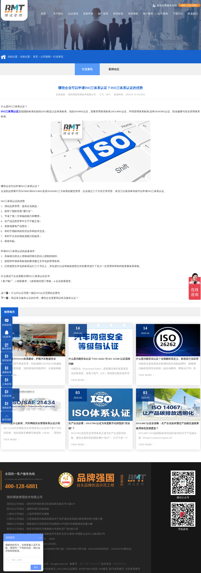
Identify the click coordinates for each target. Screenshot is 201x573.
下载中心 (178, 13)
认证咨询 (73, 13)
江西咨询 (6, 396)
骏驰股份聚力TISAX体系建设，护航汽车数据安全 (28, 359)
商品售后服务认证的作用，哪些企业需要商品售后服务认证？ (44, 298)
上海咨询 (6, 384)
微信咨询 (6, 348)
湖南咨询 (6, 407)
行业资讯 (58, 56)
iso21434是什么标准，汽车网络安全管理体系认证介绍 (30, 423)
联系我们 (193, 13)
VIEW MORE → (79, 380)
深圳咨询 (6, 360)
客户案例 (148, 13)
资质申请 (88, 13)
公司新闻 (163, 13)
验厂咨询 (103, 13)
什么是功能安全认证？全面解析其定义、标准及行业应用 (167, 359)
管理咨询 (118, 13)
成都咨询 (6, 372)
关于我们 (58, 13)
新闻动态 (114, 69)
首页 (43, 13)
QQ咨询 (7, 337)
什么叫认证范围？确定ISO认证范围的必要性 (35, 293)
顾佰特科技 (120, 563)
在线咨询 (6, 325)
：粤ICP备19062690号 (89, 563)
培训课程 (133, 13)
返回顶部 (6, 419)
